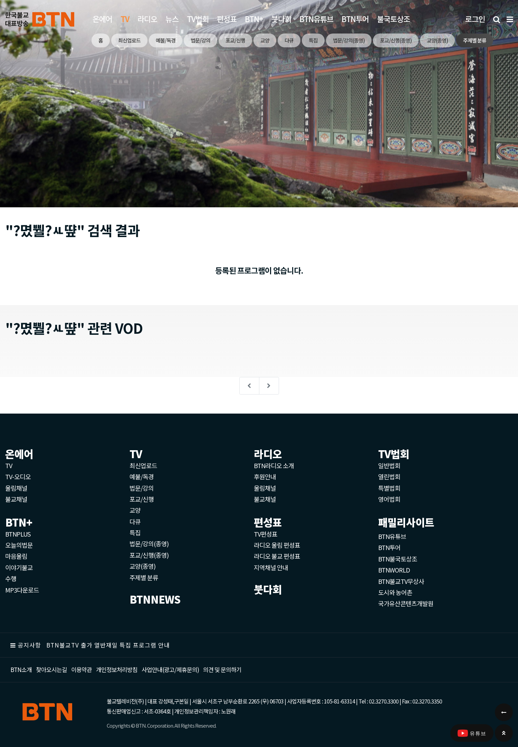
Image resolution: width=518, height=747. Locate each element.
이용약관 (81, 669)
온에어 (102, 18)
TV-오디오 (18, 476)
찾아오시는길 (51, 669)
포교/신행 (142, 498)
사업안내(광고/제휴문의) (170, 669)
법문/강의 (142, 487)
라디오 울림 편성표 (277, 544)
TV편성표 (265, 533)
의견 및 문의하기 (222, 669)
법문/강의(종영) (149, 543)
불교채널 (16, 498)
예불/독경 (142, 476)
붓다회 (281, 18)
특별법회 (389, 487)
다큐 (135, 521)
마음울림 (16, 555)
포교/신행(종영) (149, 554)
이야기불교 (19, 567)
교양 (135, 509)
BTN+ (254, 18)
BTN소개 (21, 669)
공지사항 (29, 645)
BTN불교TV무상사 (401, 581)
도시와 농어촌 (395, 592)
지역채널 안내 (271, 567)
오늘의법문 (19, 544)
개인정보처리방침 (116, 669)
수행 (10, 578)
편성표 (227, 18)
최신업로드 (143, 465)
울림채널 (16, 487)
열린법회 (389, 476)
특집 (135, 532)
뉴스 (172, 18)
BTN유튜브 (316, 18)
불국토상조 (393, 18)
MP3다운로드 (22, 589)
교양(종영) (142, 565)
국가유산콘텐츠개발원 (405, 603)
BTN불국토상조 (397, 558)
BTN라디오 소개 (274, 465)
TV (8, 465)
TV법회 (198, 18)
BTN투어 (355, 18)
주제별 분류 (144, 577)
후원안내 (265, 476)
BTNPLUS (17, 533)
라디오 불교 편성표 (277, 555)
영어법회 (389, 498)
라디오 (147, 18)
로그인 (475, 18)
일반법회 (389, 465)
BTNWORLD (394, 569)
